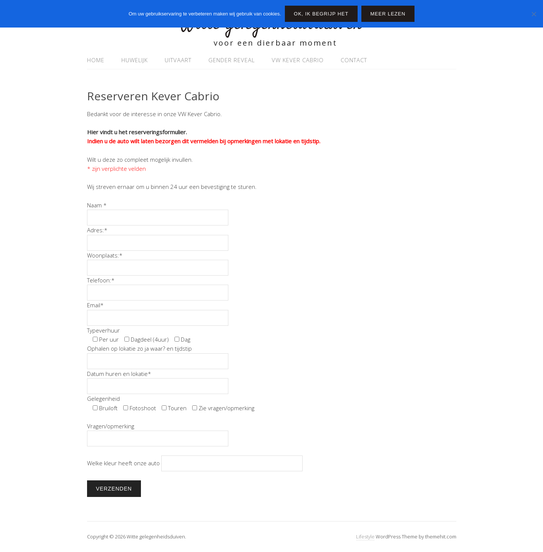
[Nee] (533, 14)
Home (95, 60)
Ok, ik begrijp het (321, 14)
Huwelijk (134, 60)
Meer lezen (387, 14)
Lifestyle (365, 536)
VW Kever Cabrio (298, 60)
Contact (354, 60)
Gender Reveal (231, 60)
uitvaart (178, 60)
